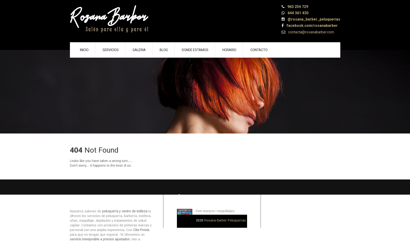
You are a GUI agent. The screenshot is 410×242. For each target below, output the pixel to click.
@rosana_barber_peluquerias (313, 19)
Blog (164, 50)
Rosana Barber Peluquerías (225, 220)
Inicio (84, 50)
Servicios (111, 50)
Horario (229, 50)
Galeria (139, 50)
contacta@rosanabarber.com (310, 32)
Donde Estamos (195, 50)
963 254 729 (297, 6)
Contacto (259, 50)
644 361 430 (297, 13)
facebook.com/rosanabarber (312, 25)
